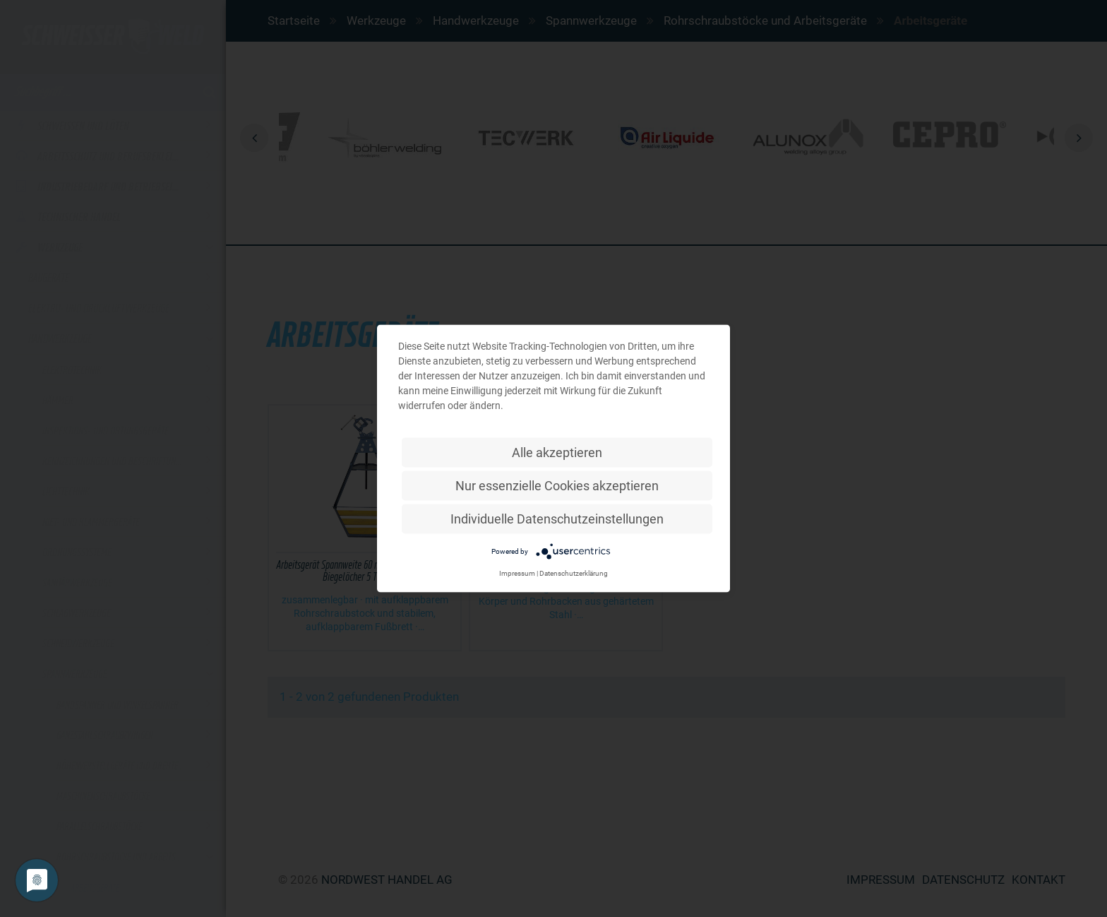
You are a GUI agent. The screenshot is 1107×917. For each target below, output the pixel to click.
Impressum (517, 573)
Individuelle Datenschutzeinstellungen (557, 518)
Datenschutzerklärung (573, 573)
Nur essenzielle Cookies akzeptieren (557, 485)
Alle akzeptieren (557, 452)
